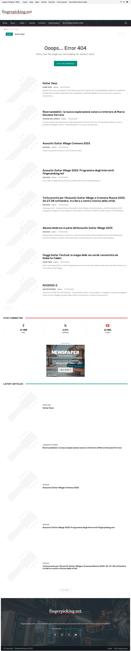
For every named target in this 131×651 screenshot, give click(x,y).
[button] (126, 23)
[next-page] (9, 308)
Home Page (47, 87)
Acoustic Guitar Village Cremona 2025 (66, 143)
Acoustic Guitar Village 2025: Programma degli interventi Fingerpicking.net (79, 527)
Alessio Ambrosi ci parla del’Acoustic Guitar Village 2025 (78, 228)
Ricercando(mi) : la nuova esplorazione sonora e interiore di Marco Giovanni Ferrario (82, 448)
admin (55, 87)
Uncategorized (49, 289)
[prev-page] (5, 308)
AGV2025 (46, 147)
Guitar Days (20, 34)
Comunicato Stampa (51, 119)
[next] (123, 34)
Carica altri (65, 590)
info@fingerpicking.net (71, 629)
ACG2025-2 (50, 285)
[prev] (119, 34)
